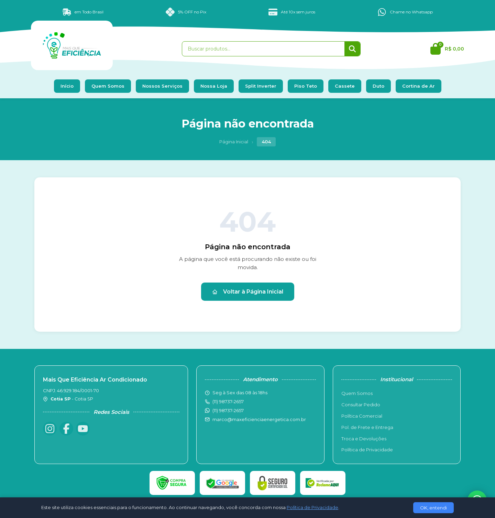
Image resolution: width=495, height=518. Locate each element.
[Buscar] (352, 49)
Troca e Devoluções (363, 438)
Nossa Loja (213, 86)
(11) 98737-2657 (228, 410)
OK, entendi (433, 507)
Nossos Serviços (162, 86)
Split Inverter (260, 86)
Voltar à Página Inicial (247, 291)
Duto (378, 86)
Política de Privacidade (367, 449)
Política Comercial (361, 416)
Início (67, 86)
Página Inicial (233, 141)
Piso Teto (305, 86)
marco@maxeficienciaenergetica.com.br (259, 419)
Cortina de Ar (418, 86)
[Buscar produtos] (263, 48)
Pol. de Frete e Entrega (367, 427)
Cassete (345, 86)
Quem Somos (107, 86)
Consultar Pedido (360, 404)
